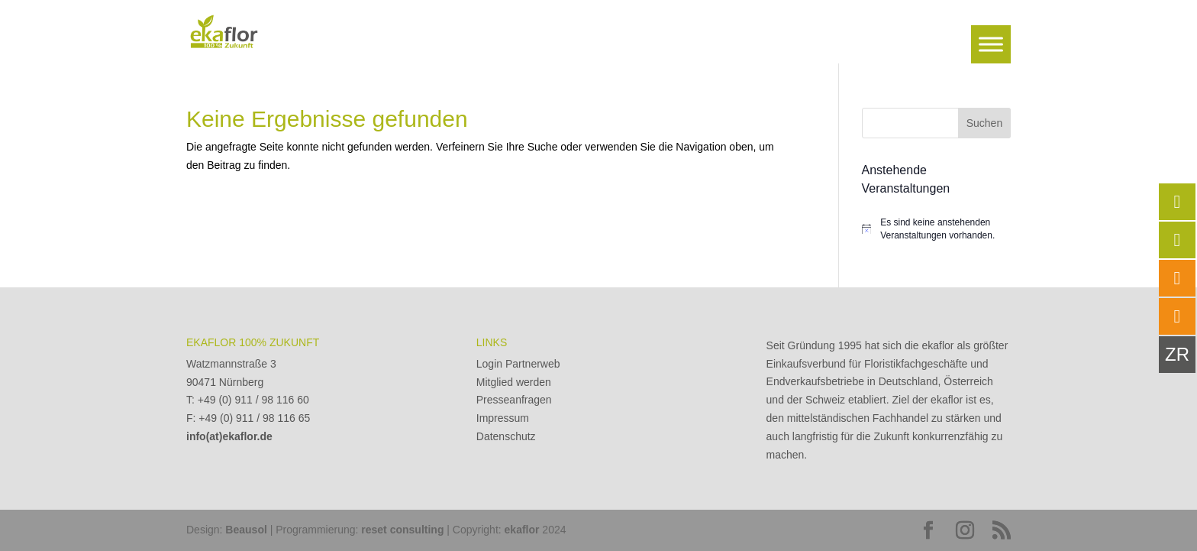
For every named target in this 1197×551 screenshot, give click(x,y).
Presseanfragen (514, 400)
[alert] (936, 228)
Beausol (245, 529)
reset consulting (402, 529)
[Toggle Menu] (991, 44)
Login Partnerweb (518, 364)
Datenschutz (506, 436)
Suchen (984, 123)
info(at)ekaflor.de (229, 436)
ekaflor (522, 529)
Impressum (502, 418)
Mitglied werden (513, 382)
